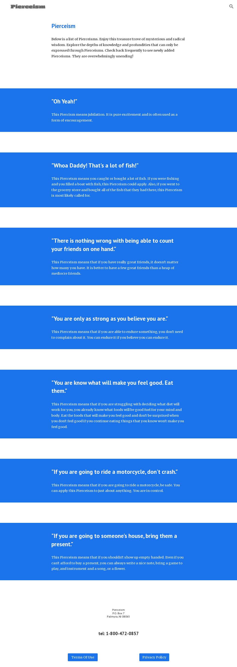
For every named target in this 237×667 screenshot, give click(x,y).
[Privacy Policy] (154, 657)
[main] (118, 26)
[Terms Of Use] (83, 657)
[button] (231, 6)
